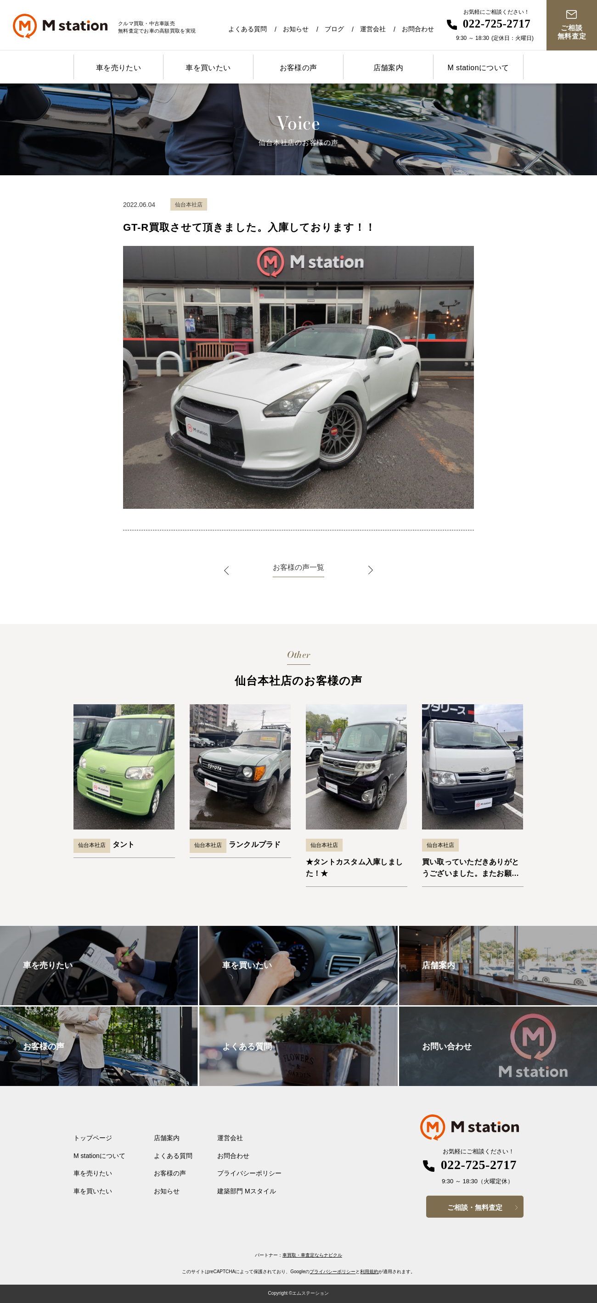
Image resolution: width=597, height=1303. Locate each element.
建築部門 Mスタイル (246, 1191)
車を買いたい (208, 68)
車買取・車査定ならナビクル (312, 1255)
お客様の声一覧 (298, 567)
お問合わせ (418, 29)
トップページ (92, 1138)
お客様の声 (298, 68)
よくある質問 (247, 29)
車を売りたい (118, 68)
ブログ (334, 29)
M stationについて (478, 68)
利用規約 (369, 1271)
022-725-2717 (497, 23)
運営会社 (373, 29)
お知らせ (296, 29)
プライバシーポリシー (249, 1173)
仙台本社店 (92, 845)
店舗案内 (388, 68)
